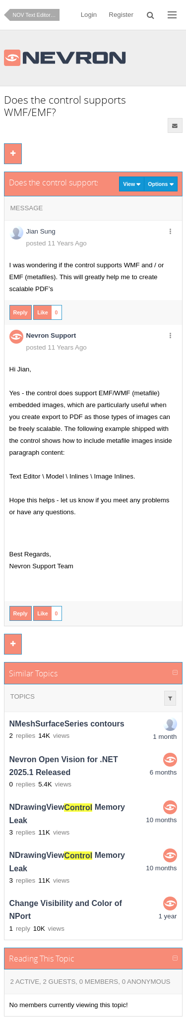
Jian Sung (41, 231)
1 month (165, 736)
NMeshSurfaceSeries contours (66, 724)
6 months (163, 772)
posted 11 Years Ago (56, 243)
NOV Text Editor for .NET (36, 15)
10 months (161, 820)
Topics (22, 696)
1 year (167, 916)
